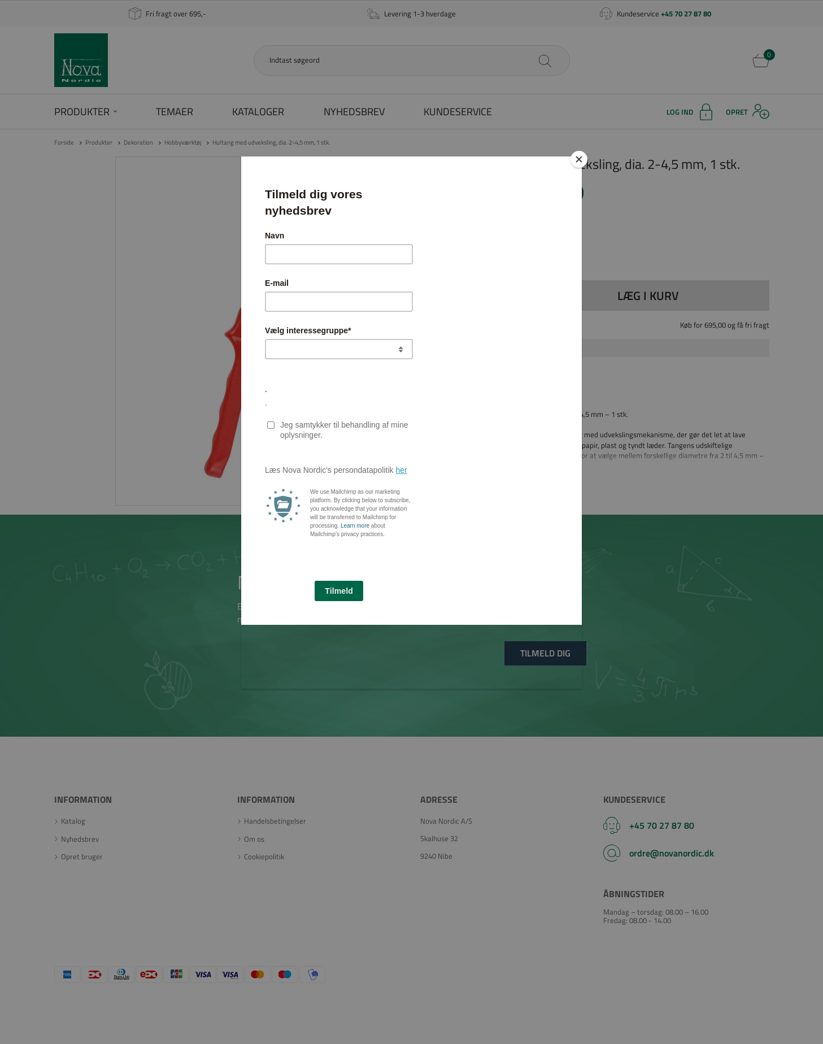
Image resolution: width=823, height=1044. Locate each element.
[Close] (579, 159)
